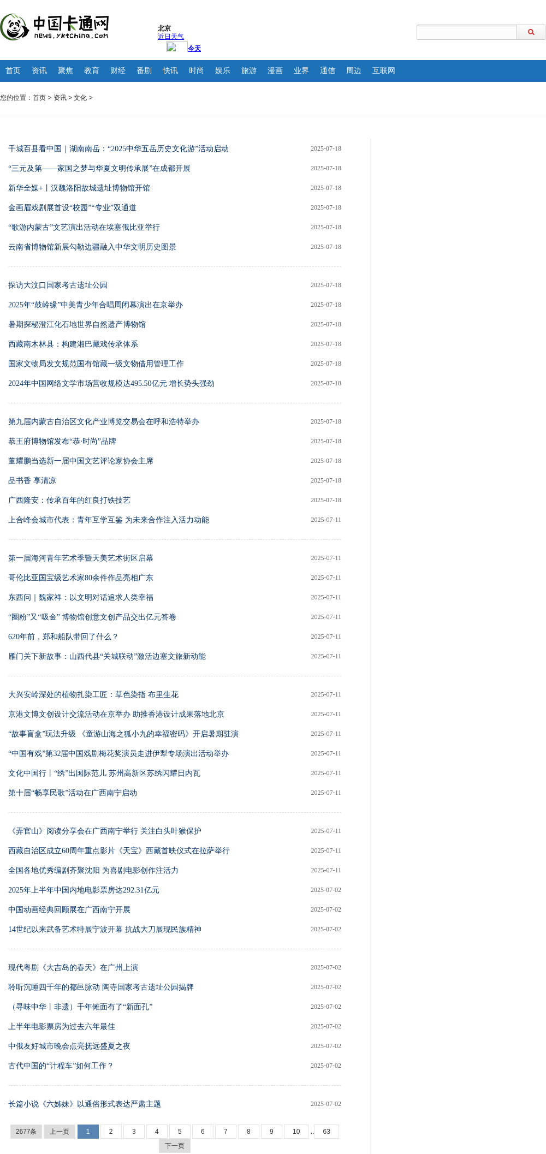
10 (296, 1131)
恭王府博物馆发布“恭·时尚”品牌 (62, 441)
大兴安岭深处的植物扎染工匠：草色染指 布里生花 (93, 695)
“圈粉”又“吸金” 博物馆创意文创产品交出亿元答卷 (92, 617)
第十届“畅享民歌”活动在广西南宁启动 (72, 793)
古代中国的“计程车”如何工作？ (61, 1066)
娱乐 (222, 71)
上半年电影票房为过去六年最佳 (61, 1026)
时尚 (196, 71)
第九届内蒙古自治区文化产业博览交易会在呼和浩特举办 (103, 422)
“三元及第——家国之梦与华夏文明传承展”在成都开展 (99, 168)
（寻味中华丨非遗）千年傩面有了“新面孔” (80, 1007)
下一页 (175, 1146)
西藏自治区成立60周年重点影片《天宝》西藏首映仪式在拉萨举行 (119, 851)
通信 (327, 71)
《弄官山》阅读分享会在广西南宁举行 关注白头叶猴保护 (104, 831)
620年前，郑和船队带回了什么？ (63, 637)
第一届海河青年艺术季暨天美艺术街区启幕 (80, 558)
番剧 (144, 71)
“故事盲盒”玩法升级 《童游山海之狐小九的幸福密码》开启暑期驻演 (123, 734)
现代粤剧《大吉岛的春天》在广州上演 (73, 967)
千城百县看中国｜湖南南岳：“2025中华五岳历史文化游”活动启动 (118, 149)
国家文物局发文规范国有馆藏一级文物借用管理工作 (96, 364)
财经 (118, 71)
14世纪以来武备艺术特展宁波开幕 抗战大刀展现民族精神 (104, 929)
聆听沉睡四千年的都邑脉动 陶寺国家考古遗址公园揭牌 (101, 987)
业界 (301, 71)
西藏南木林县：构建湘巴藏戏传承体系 (73, 344)
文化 (80, 98)
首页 (13, 71)
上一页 (59, 1131)
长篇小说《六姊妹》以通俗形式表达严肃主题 (84, 1104)
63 (326, 1131)
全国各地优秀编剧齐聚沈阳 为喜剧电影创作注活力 (93, 870)
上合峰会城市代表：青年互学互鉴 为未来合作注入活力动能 (108, 520)
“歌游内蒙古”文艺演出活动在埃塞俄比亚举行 (84, 227)
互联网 (383, 71)
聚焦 (65, 71)
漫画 (275, 71)
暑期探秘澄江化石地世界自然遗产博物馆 (77, 324)
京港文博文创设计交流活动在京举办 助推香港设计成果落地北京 (116, 714)
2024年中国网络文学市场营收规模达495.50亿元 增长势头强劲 (111, 383)
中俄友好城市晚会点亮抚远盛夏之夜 (69, 1046)
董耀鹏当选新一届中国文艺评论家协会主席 (80, 461)
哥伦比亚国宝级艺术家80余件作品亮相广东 (80, 578)
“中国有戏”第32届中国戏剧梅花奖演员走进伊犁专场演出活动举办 (118, 753)
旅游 (249, 71)
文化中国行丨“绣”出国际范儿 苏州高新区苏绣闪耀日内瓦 (104, 773)
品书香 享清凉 (32, 481)
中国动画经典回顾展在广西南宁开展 (69, 910)
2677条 (26, 1131)
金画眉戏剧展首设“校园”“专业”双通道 (72, 208)
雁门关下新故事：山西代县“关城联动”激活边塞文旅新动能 (107, 656)
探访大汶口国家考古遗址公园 (58, 285)
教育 (91, 71)
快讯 (170, 71)
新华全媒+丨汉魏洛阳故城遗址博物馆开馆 (79, 188)
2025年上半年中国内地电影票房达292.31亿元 (83, 890)
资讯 (39, 71)
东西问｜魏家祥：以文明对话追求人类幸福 (80, 597)
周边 (353, 71)
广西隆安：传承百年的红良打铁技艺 (69, 500)
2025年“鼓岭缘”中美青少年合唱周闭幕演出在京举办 (95, 305)
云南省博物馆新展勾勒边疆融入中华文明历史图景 (92, 247)
